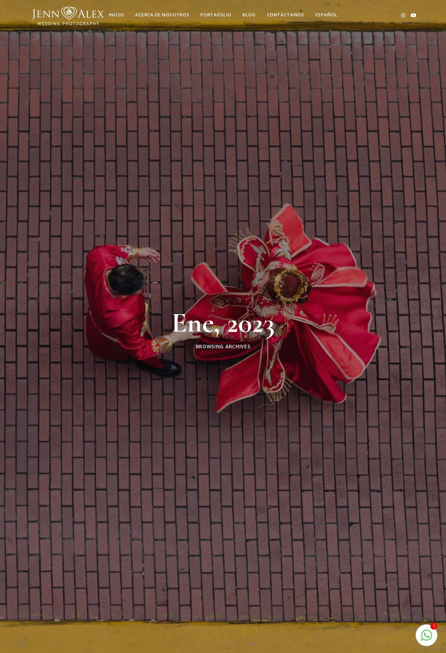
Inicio (116, 15)
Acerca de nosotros (162, 15)
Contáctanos (285, 15)
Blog (249, 15)
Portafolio (215, 15)
